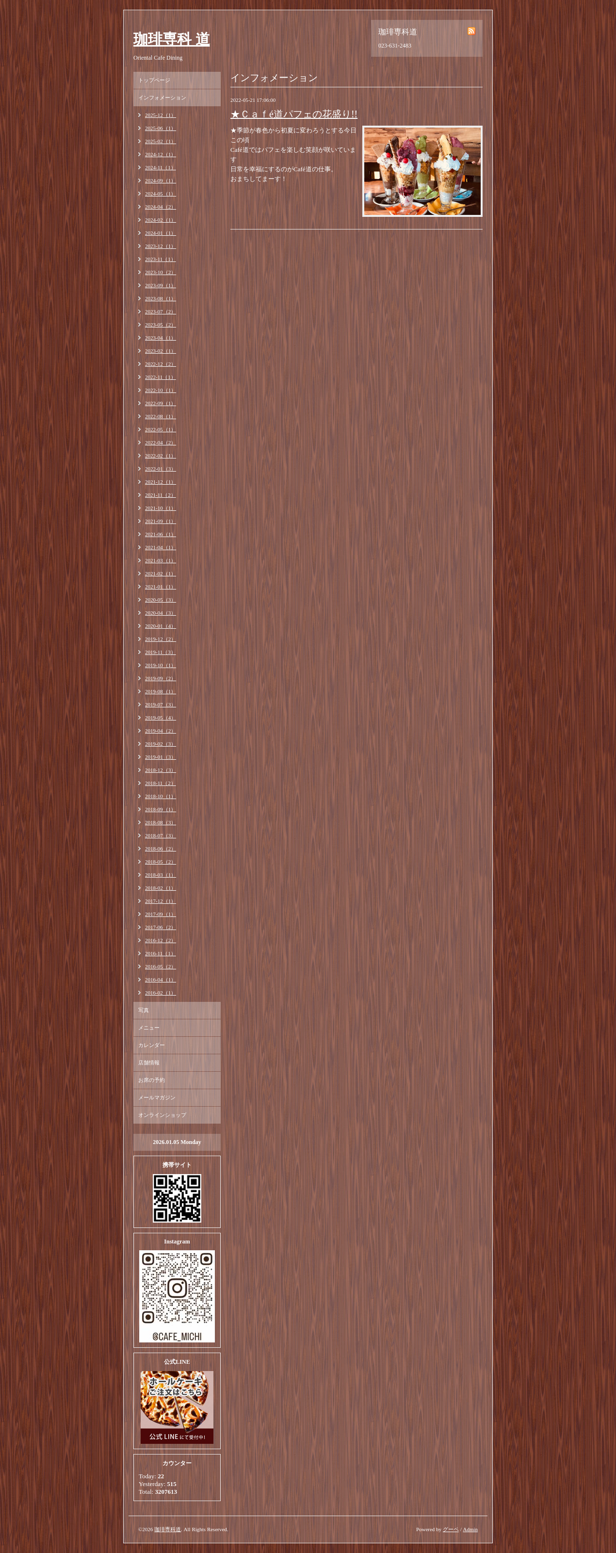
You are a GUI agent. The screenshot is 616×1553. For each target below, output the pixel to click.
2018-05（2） (160, 862)
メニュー (149, 1027)
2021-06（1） (160, 534)
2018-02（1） (160, 888)
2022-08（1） (160, 416)
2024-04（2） (160, 207)
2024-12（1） (160, 154)
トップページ (154, 80)
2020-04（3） (160, 613)
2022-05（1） (160, 429)
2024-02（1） (160, 220)
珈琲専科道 (167, 1529)
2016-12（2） (160, 940)
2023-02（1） (160, 351)
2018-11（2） (160, 783)
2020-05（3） (160, 600)
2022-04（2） (160, 442)
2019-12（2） (160, 639)
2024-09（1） (160, 180)
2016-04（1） (160, 979)
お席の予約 (151, 1080)
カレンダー (151, 1045)
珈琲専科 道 (171, 39)
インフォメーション (162, 97)
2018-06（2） (160, 848)
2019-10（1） (160, 665)
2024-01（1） (160, 233)
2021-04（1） (160, 547)
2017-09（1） (160, 914)
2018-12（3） (160, 770)
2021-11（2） (160, 495)
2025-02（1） (160, 141)
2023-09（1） (160, 285)
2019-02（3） (160, 744)
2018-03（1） (160, 875)
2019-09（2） (160, 678)
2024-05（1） (160, 193)
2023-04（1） (160, 338)
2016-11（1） (160, 953)
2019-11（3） (160, 652)
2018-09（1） (160, 809)
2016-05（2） (160, 966)
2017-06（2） (160, 927)
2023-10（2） (160, 272)
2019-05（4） (160, 717)
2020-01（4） (160, 626)
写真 (143, 1010)
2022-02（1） (160, 455)
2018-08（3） (160, 822)
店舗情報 (149, 1062)
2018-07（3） (160, 835)
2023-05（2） (160, 324)
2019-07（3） (160, 704)
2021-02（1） (160, 573)
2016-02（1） (160, 993)
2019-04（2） (160, 731)
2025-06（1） (160, 128)
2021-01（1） (160, 586)
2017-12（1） (160, 901)
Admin (470, 1529)
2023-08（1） (160, 298)
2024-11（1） (160, 167)
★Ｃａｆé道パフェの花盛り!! (293, 114)
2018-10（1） (160, 796)
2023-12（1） (160, 246)
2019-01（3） (160, 757)
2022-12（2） (160, 364)
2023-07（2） (160, 311)
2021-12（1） (160, 482)
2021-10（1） (160, 508)
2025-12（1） (160, 115)
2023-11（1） (160, 259)
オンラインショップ (162, 1115)
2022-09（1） (160, 403)
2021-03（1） (160, 560)
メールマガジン (157, 1097)
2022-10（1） (160, 390)
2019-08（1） (160, 691)
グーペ (451, 1529)
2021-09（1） (160, 521)
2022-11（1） (160, 377)
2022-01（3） (160, 469)
